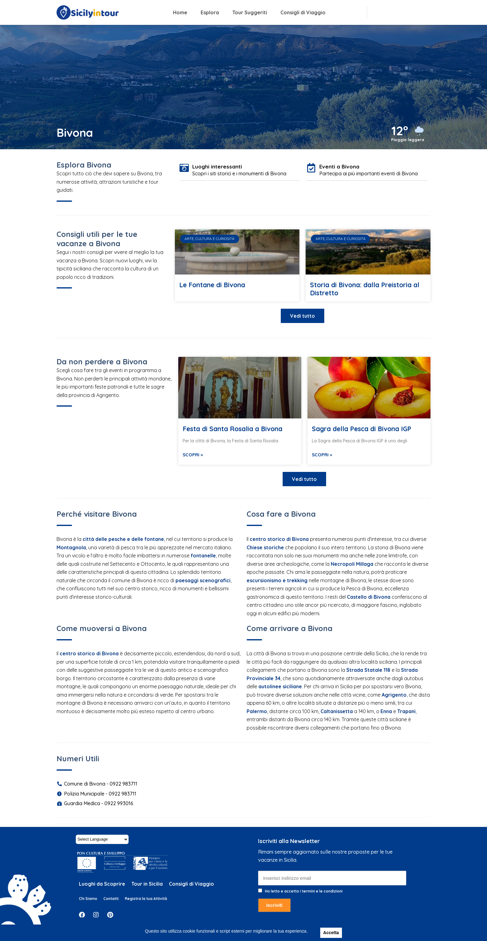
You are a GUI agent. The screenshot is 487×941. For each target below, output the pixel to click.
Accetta (331, 932)
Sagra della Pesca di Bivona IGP (361, 429)
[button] (302, 316)
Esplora (210, 12)
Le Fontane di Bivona (212, 285)
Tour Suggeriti (249, 12)
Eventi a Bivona (339, 166)
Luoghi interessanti (217, 166)
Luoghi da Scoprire (102, 884)
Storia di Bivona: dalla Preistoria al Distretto (364, 289)
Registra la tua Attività (146, 898)
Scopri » (193, 455)
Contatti (111, 898)
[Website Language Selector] (102, 839)
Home (180, 12)
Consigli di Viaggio (302, 12)
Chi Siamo (88, 898)
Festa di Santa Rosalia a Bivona (232, 429)
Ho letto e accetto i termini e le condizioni (304, 891)
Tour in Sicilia (147, 884)
